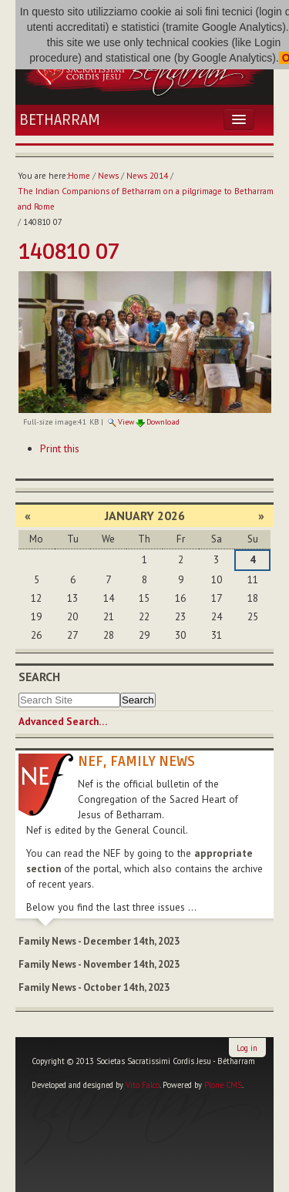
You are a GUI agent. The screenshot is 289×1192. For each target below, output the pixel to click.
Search (39, 676)
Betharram (59, 120)
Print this (59, 448)
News (108, 175)
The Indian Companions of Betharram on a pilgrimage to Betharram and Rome (146, 199)
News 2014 (147, 175)
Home (79, 175)
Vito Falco (143, 1085)
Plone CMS (223, 1085)
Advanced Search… (62, 721)
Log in (247, 1048)
